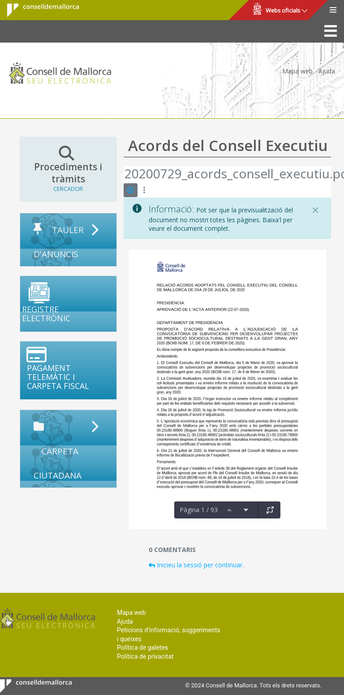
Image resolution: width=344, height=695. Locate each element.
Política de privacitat (145, 656)
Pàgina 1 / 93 (199, 509)
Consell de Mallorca (37, 10)
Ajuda (326, 71)
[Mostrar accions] (144, 190)
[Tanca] (315, 210)
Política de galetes (142, 647)
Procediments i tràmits (68, 169)
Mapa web (297, 71)
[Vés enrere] (124, 174)
